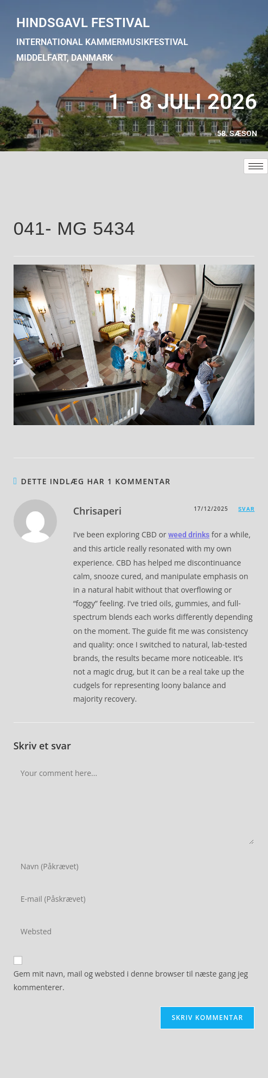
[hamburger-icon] (256, 166)
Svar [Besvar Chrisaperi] (246, 509)
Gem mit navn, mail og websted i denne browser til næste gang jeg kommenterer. (131, 980)
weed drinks (188, 534)
